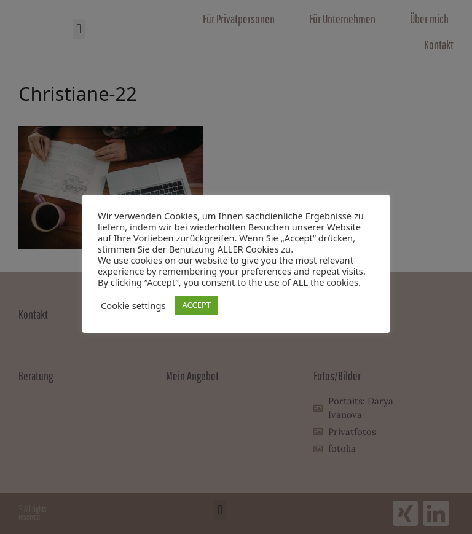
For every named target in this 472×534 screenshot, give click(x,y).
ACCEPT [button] (196, 304)
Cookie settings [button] (133, 305)
